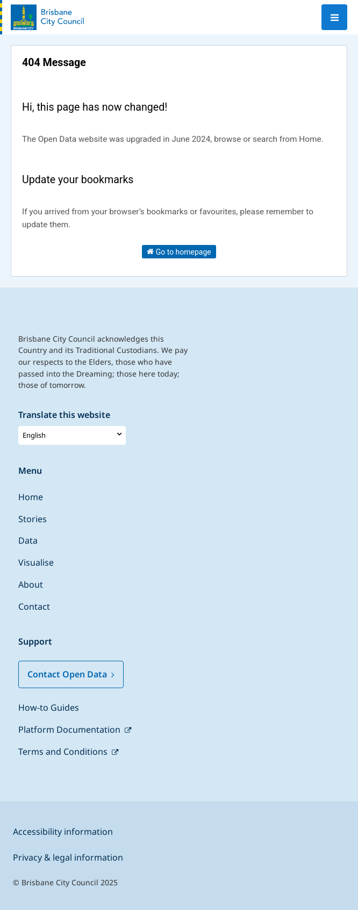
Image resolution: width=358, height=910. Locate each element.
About (30, 584)
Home (30, 497)
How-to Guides (48, 707)
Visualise (36, 562)
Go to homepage (179, 251)
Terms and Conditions (64, 751)
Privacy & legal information (68, 857)
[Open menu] (334, 17)
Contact (34, 606)
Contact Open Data (70, 674)
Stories (32, 519)
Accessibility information (63, 831)
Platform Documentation (70, 729)
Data (28, 540)
